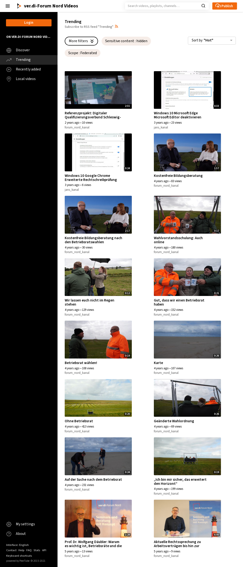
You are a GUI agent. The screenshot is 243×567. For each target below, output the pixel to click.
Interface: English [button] (17, 545)
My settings (20, 524)
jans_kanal (161, 127)
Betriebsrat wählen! (81, 362)
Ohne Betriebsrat (79, 421)
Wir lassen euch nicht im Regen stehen (89, 302)
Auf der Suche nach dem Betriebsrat (93, 479)
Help (21, 550)
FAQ (29, 550)
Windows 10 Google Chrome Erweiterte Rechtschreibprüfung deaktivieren (91, 179)
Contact (11, 550)
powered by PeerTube (17, 561)
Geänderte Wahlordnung (174, 421)
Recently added (23, 69)
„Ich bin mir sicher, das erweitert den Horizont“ (180, 481)
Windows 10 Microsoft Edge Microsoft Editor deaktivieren (177, 115)
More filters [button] (82, 41)
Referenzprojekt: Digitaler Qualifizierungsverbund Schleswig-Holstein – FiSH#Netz (93, 117)
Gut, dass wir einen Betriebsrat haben (179, 302)
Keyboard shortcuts (19, 556)
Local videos (21, 79)
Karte (158, 362)
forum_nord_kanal (77, 127)
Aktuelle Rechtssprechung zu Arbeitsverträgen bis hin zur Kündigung (177, 546)
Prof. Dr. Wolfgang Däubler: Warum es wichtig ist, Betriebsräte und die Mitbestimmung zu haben (93, 546)
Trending (18, 60)
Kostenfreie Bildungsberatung (178, 175)
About (16, 534)
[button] (8, 6)
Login (28, 22)
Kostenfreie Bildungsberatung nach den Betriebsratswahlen (93, 240)
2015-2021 (38, 561)
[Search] (164, 6)
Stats (37, 550)
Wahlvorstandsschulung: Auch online (178, 240)
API (44, 550)
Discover (18, 50)
